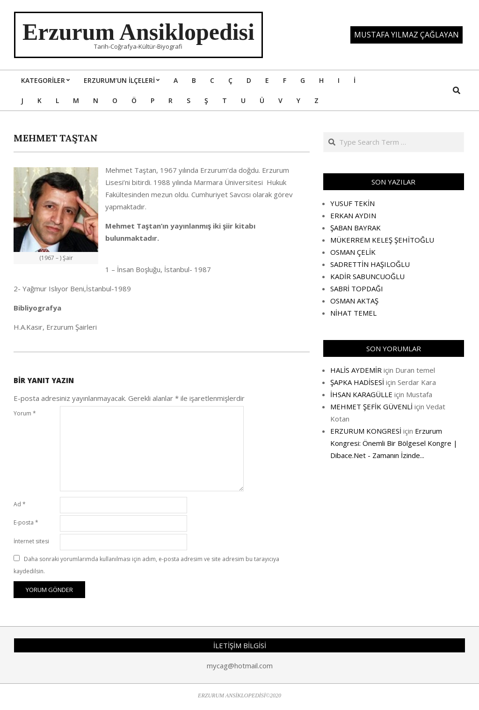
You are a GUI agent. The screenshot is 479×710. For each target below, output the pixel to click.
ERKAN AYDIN (353, 215)
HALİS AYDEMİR (356, 370)
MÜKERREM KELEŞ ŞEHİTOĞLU (382, 239)
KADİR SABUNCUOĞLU (367, 276)
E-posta (26, 522)
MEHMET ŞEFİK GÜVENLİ (371, 406)
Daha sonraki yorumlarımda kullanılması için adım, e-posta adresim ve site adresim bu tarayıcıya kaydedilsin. (146, 565)
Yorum (25, 413)
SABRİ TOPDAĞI (356, 288)
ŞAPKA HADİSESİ (357, 382)
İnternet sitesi (31, 541)
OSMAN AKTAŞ (354, 300)
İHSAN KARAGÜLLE (361, 394)
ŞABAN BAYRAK (355, 227)
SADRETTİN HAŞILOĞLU (370, 264)
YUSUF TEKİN (352, 203)
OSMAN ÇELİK (353, 252)
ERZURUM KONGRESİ (365, 431)
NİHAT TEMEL (353, 313)
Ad (20, 504)
